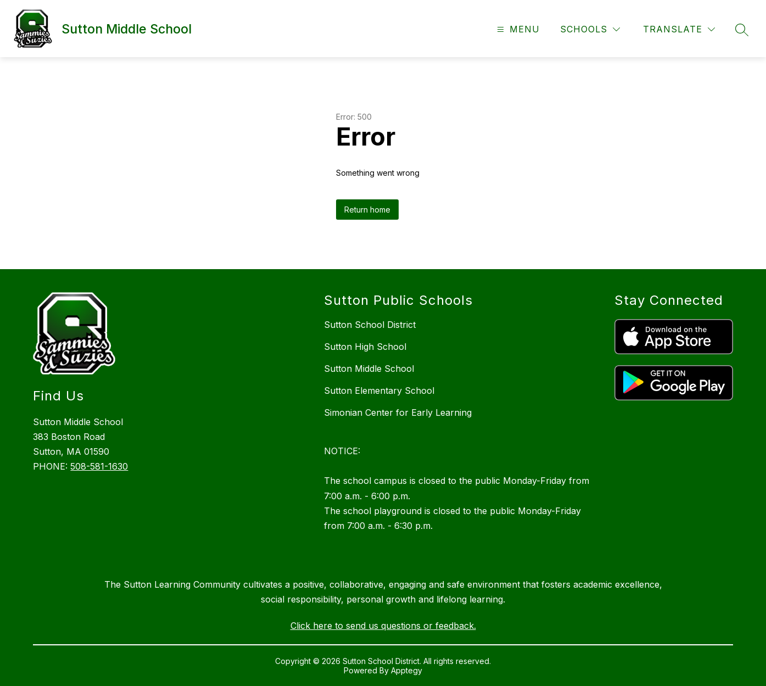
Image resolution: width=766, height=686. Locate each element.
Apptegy (406, 670)
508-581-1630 (99, 466)
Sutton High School (365, 346)
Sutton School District (370, 324)
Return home (367, 209)
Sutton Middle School (369, 368)
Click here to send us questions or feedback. (383, 625)
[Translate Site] (679, 29)
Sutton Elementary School (379, 390)
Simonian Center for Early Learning (398, 412)
